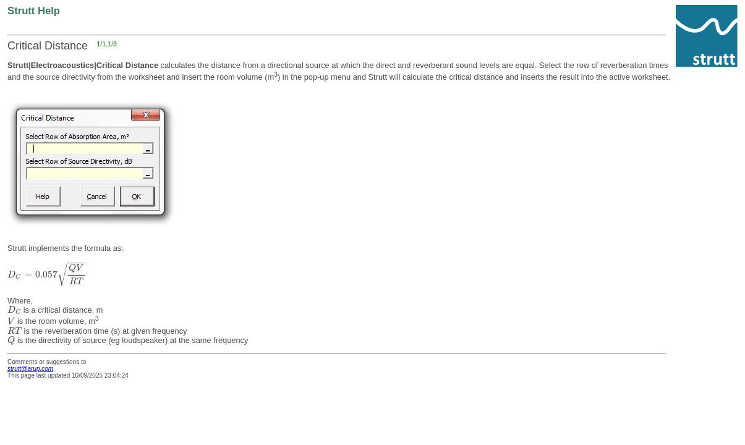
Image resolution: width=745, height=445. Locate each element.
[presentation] (46, 274)
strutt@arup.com (30, 368)
